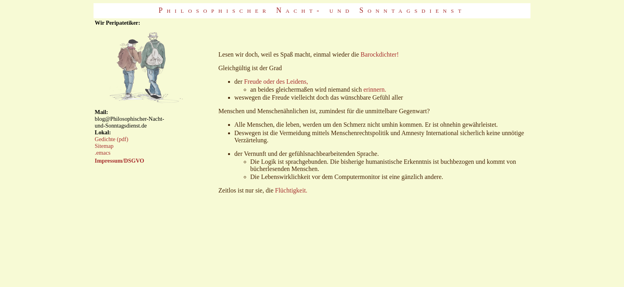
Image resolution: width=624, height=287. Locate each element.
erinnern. (374, 89)
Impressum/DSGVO (119, 160)
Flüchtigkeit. (291, 190)
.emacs (103, 152)
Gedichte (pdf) (111, 139)
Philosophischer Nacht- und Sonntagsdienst (311, 10)
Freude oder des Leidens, (276, 81)
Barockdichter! (380, 54)
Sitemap (104, 146)
